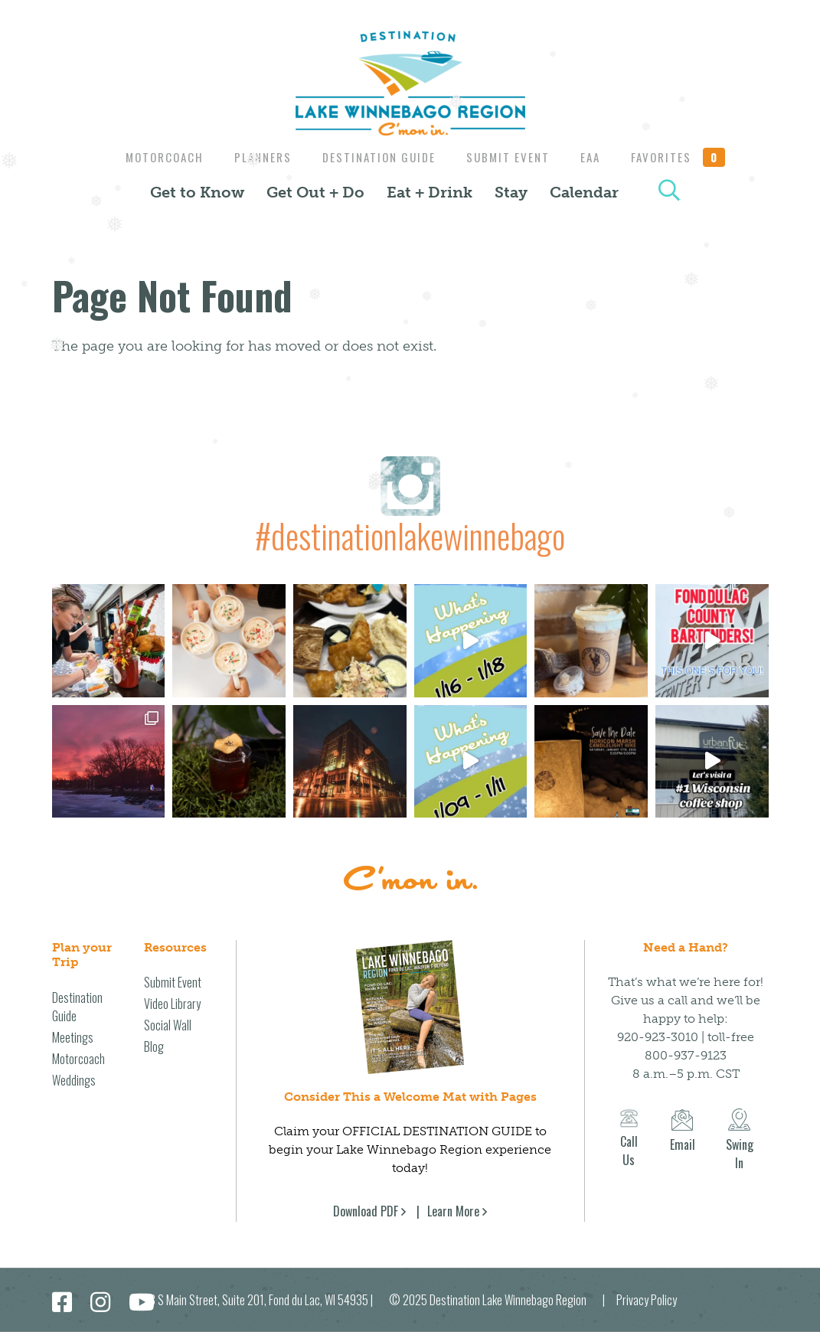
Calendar (584, 192)
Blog (154, 1046)
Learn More (453, 1211)
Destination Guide (376, 157)
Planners (257, 157)
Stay (511, 192)
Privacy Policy (646, 1300)
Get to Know (197, 192)
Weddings (74, 1080)
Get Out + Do (315, 192)
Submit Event (509, 157)
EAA (596, 157)
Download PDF (365, 1211)
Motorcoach (155, 157)
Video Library (172, 1003)
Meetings (72, 1037)
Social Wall (167, 1025)
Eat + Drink (429, 192)
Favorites (687, 157)
